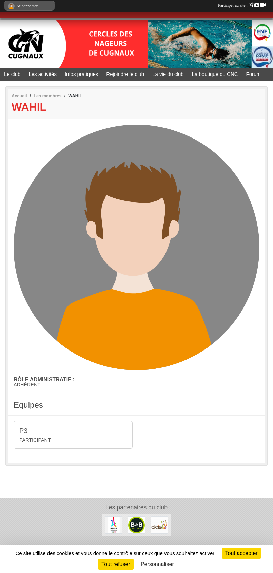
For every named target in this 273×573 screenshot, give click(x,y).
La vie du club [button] (168, 74)
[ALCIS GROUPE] (159, 525)
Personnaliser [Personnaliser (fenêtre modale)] (157, 564)
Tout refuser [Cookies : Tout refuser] (115, 564)
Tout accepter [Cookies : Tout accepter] (241, 553)
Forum (253, 74)
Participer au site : (242, 5)
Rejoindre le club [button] (125, 74)
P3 (23, 430)
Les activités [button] (42, 74)
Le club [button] (12, 74)
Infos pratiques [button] (81, 74)
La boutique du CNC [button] (215, 74)
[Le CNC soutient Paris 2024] (113, 525)
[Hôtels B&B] (136, 525)
